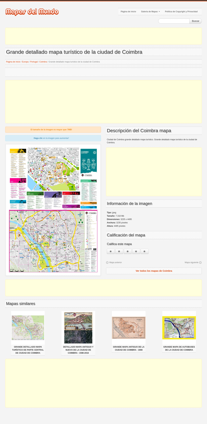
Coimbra (43, 62)
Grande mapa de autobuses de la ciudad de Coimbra (179, 348)
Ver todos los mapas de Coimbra (154, 271)
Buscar (195, 21)
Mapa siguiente (191, 262)
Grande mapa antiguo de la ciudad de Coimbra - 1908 (128, 348)
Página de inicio (128, 11)
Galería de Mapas (150, 11)
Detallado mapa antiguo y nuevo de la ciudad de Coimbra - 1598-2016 (78, 350)
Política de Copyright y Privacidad (181, 11)
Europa (25, 62)
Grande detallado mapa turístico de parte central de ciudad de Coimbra (28, 350)
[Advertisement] (103, 36)
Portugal (34, 62)
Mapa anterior (115, 262)
